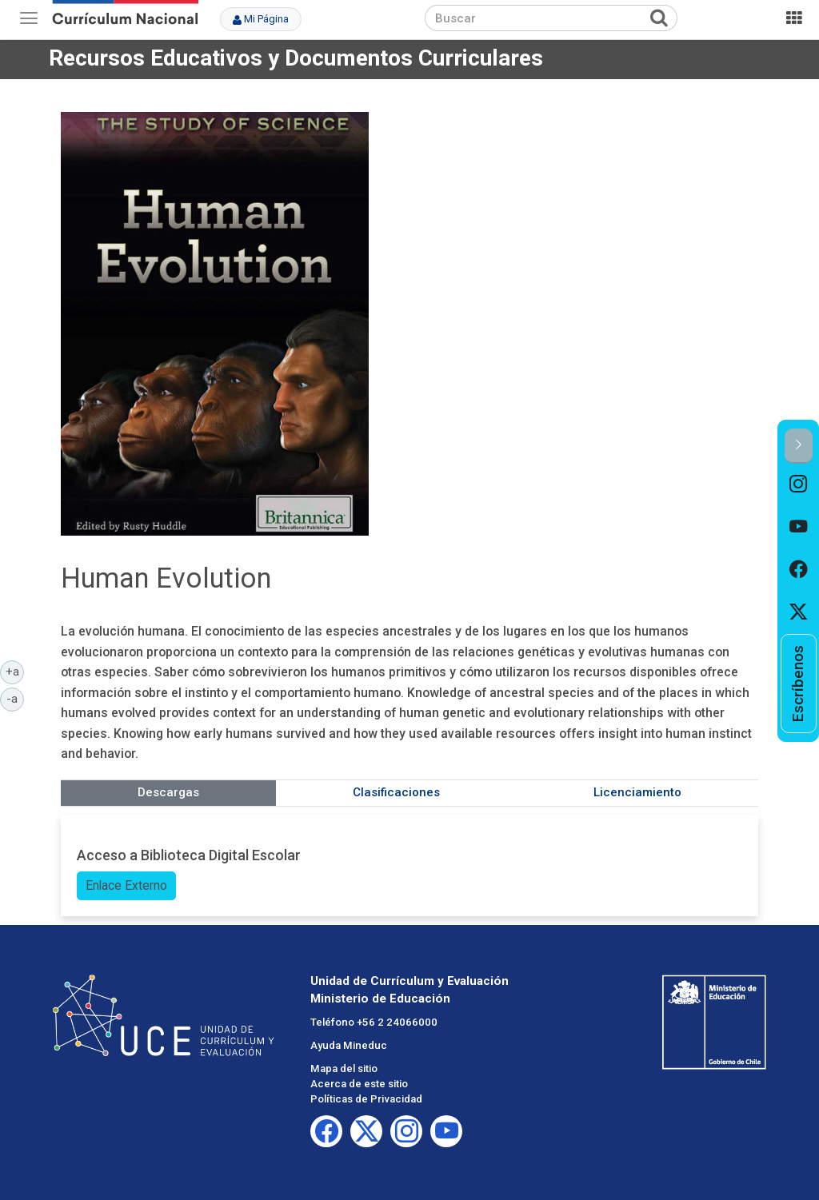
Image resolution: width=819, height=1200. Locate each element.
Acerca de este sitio (359, 1084)
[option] (799, 485)
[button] (799, 446)
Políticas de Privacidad (366, 1099)
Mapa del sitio (344, 1068)
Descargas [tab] (168, 792)
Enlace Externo (126, 885)
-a (15, 698)
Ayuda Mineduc (348, 1045)
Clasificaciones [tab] (396, 792)
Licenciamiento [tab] (637, 792)
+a (15, 671)
